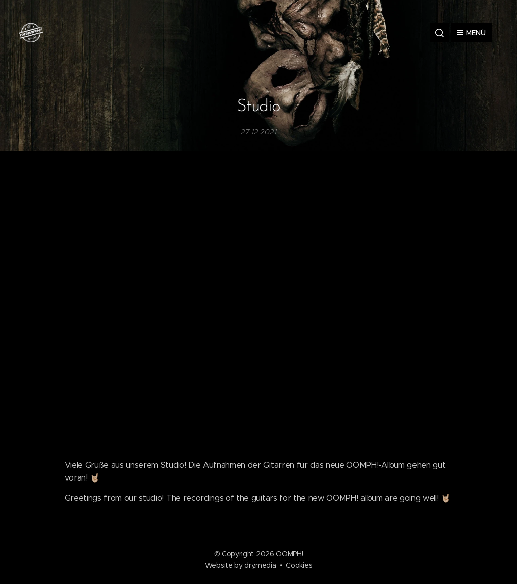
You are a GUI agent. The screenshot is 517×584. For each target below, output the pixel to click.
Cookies (299, 565)
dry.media (260, 565)
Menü (471, 32)
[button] (439, 32)
